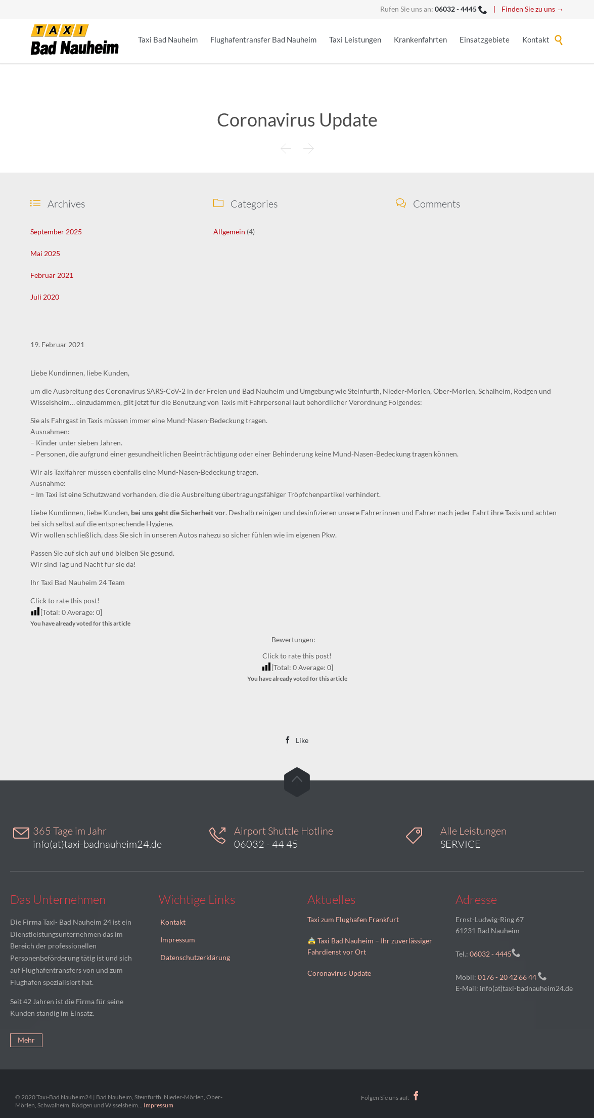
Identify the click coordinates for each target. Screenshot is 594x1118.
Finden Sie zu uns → (532, 9)
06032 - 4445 (490, 953)
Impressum (177, 939)
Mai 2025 (45, 253)
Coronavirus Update (339, 973)
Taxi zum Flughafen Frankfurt (353, 919)
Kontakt (173, 922)
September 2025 (56, 231)
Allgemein (229, 231)
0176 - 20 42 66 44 (507, 977)
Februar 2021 (51, 275)
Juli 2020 (44, 297)
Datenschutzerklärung (195, 957)
